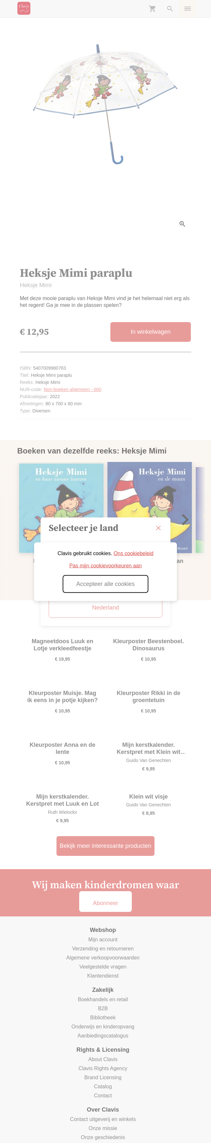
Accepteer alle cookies (105, 583)
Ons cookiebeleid (134, 553)
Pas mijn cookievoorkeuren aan (105, 565)
